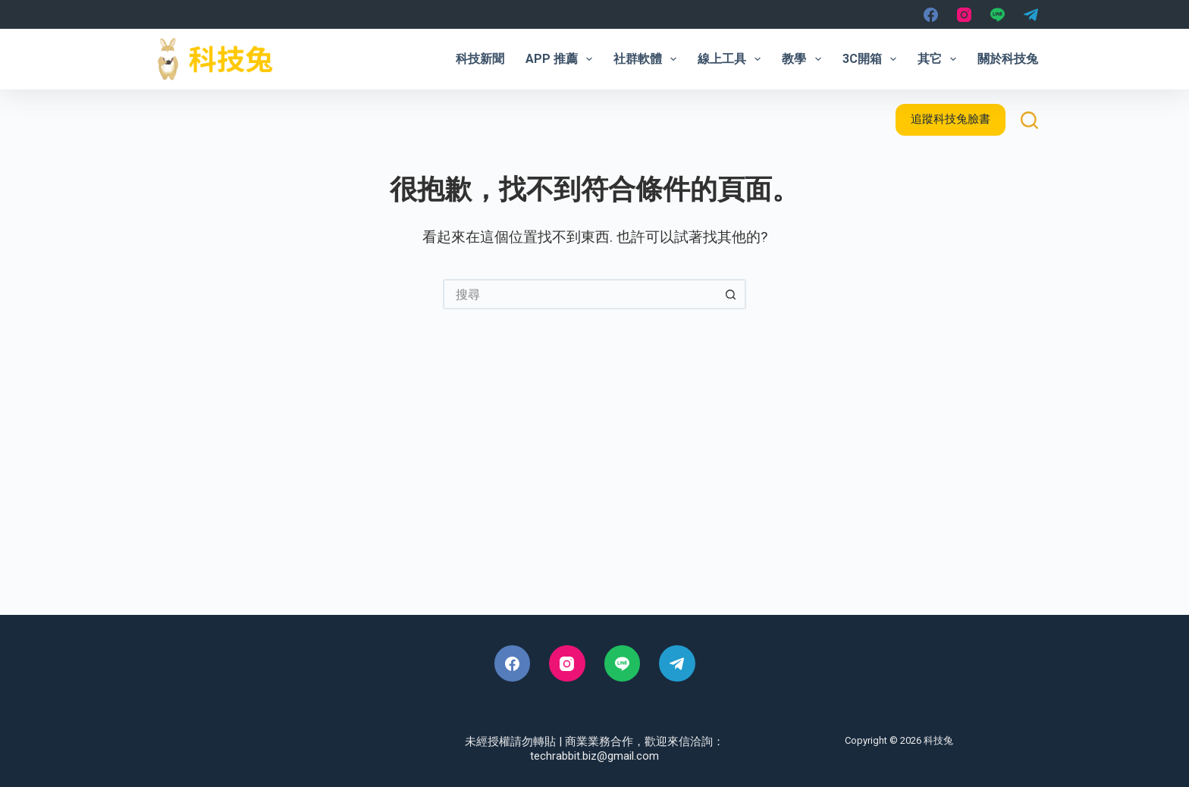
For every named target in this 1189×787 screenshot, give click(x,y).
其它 (940, 59)
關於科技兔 (1007, 59)
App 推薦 (561, 59)
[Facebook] (931, 15)
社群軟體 (647, 59)
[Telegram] (1031, 15)
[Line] (997, 15)
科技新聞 (480, 59)
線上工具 (732, 59)
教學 (804, 59)
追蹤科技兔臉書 (950, 119)
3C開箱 (872, 59)
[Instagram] (964, 15)
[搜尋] (1029, 120)
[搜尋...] (579, 294)
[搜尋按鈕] (731, 294)
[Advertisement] (594, 486)
